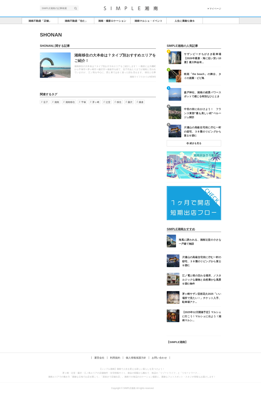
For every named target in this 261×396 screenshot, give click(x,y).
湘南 (56, 102)
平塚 (83, 102)
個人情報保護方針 (136, 357)
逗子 (45, 102)
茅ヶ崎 (95, 102)
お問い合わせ (159, 357)
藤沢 (130, 102)
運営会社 (99, 357)
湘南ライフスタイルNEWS (143, 76)
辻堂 (108, 102)
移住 (119, 102)
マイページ (214, 8)
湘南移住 (70, 102)
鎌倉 (141, 102)
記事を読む (98, 65)
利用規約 (115, 357)
